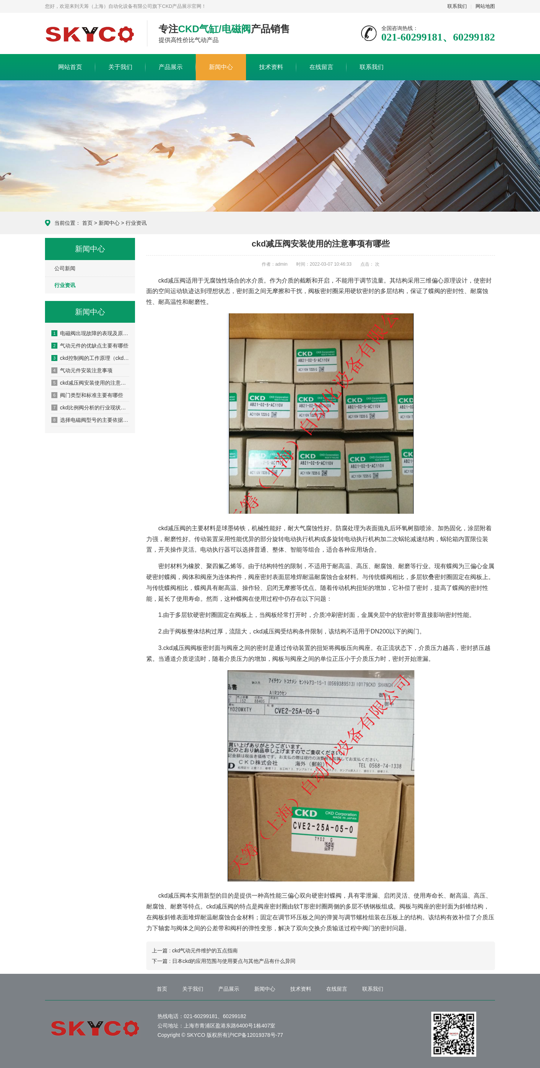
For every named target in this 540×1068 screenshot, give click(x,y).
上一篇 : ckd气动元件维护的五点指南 (195, 951)
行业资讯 (136, 223)
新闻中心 (221, 67)
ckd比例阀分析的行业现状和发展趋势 (90, 408)
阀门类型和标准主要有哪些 (87, 395)
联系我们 (457, 6)
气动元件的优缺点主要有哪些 (89, 346)
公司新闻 (64, 268)
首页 (87, 223)
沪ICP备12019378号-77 (255, 1035)
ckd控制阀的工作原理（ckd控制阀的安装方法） (90, 358)
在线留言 (321, 67)
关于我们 (120, 67)
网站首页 (70, 67)
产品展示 (171, 67)
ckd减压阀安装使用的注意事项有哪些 (90, 383)
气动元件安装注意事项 (81, 370)
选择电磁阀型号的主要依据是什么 (90, 420)
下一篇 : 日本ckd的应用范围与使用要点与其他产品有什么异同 (224, 961)
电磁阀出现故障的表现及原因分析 (90, 333)
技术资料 (271, 67)
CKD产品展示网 (90, 33)
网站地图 (485, 6)
